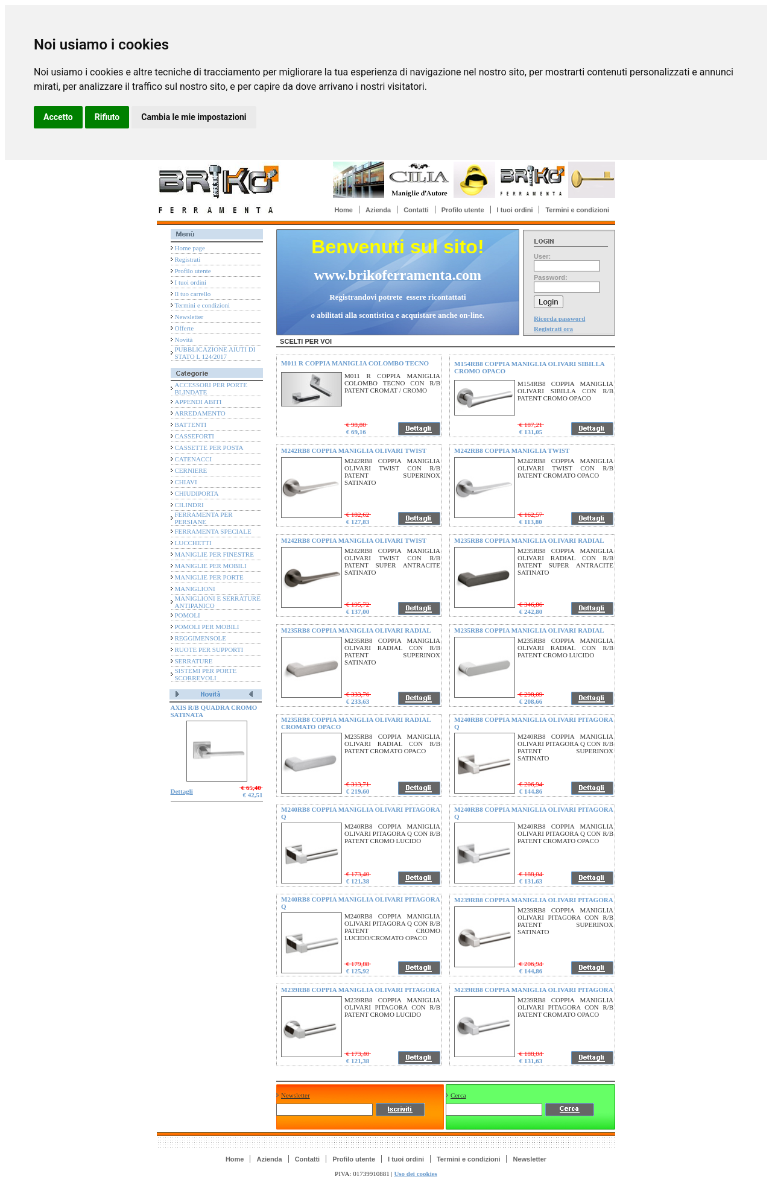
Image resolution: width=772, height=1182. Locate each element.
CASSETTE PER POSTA (209, 447)
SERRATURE (194, 661)
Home (343, 209)
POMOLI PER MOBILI (207, 626)
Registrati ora (553, 328)
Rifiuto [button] (107, 117)
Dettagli (182, 791)
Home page (190, 247)
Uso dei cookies (415, 1173)
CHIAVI (186, 481)
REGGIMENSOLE (201, 638)
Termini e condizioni (577, 209)
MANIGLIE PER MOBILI (211, 565)
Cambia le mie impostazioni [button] (193, 117)
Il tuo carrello (193, 293)
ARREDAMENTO (200, 413)
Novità (184, 339)
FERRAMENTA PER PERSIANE (204, 518)
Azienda (378, 209)
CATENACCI (193, 459)
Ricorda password (559, 318)
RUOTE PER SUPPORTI (209, 649)
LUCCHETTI (193, 542)
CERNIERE (191, 470)
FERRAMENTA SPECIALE (213, 531)
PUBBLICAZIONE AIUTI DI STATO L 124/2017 (215, 353)
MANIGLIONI (195, 588)
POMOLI (187, 615)
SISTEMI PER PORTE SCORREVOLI (206, 674)
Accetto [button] (58, 117)
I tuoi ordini (515, 209)
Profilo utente (462, 209)
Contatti (416, 209)
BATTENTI (191, 424)
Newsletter (189, 316)
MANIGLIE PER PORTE (209, 577)
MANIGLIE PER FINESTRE (214, 554)
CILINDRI (189, 504)
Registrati (188, 259)
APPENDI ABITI (198, 401)
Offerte (184, 328)
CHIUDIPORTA (197, 493)
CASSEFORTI (194, 436)
